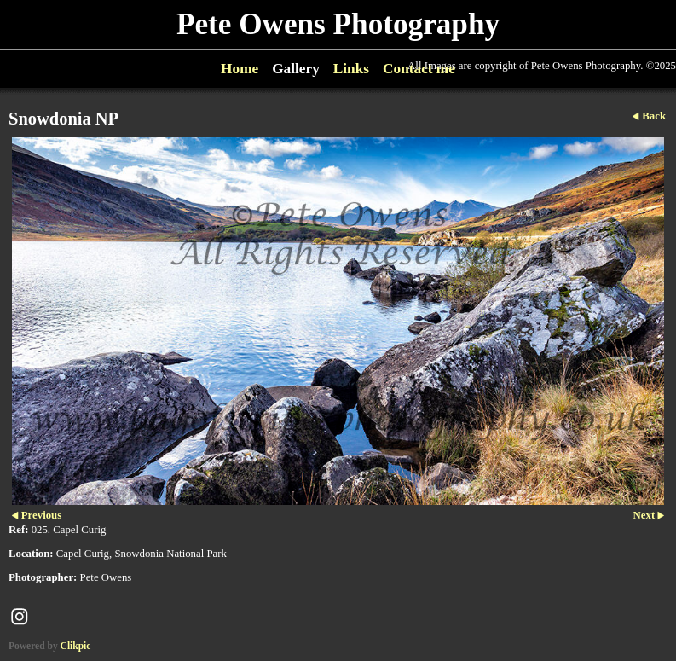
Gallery (296, 69)
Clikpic (76, 646)
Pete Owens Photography (338, 24)
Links (351, 69)
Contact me (419, 69)
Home (239, 69)
